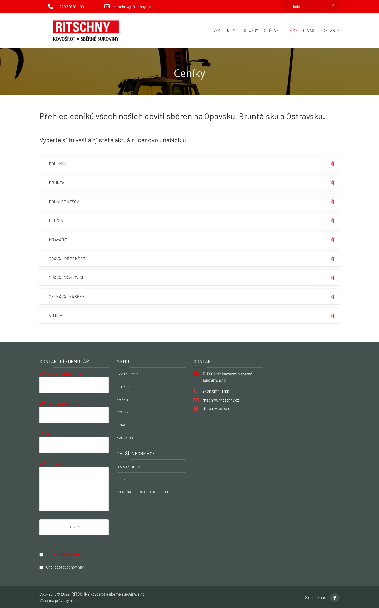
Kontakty (330, 30)
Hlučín (194, 221)
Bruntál (194, 183)
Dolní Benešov (194, 202)
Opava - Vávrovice (194, 277)
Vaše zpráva (74, 486)
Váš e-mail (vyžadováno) (74, 416)
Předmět (74, 446)
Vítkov (194, 315)
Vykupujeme (225, 30)
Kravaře (194, 240)
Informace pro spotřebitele (143, 491)
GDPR (121, 479)
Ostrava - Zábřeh (194, 296)
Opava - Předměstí (194, 258)
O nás (309, 30)
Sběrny (271, 30)
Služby (251, 30)
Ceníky (290, 30)
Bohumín (194, 164)
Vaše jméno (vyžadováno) (74, 386)
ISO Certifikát (129, 466)
